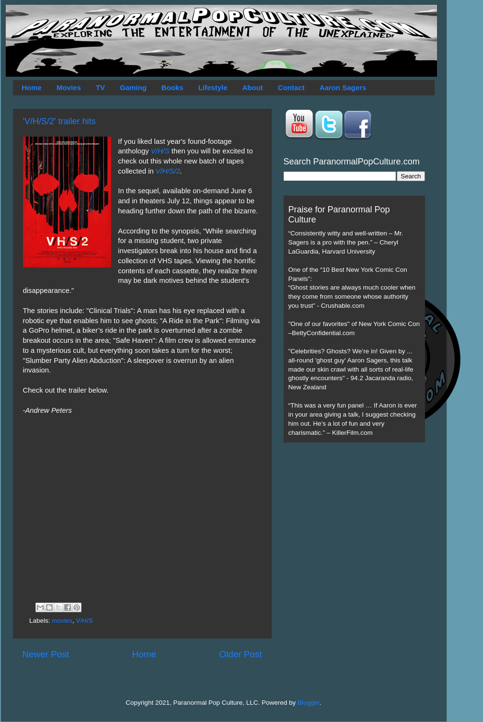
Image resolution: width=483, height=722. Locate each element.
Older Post (240, 654)
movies (62, 620)
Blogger (309, 702)
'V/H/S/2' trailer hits (59, 121)
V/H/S (160, 151)
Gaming (133, 87)
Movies (69, 87)
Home (32, 87)
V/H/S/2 (168, 171)
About (252, 87)
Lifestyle (213, 87)
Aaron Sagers (343, 87)
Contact (291, 87)
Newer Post (46, 654)
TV (100, 87)
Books (172, 87)
